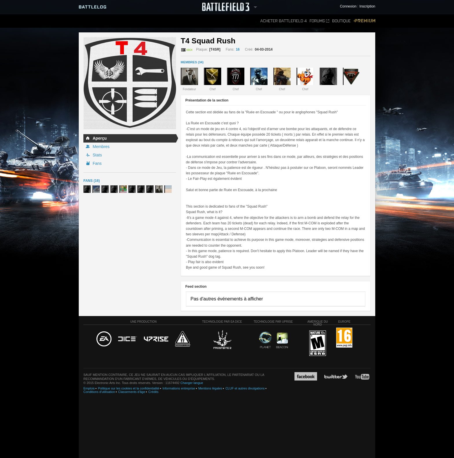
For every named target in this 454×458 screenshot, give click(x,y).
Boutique (341, 21)
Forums (319, 21)
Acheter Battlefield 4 (283, 21)
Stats (97, 155)
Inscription (367, 6)
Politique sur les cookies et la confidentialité (128, 388)
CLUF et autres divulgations (245, 388)
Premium (364, 21)
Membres (101, 146)
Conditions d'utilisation (99, 392)
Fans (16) (91, 181)
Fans (97, 163)
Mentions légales (210, 388)
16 (237, 49)
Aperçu (100, 138)
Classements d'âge (131, 392)
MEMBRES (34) (192, 62)
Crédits (153, 392)
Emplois (89, 388)
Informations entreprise (178, 388)
